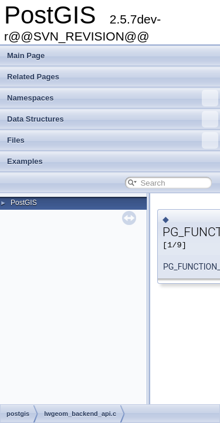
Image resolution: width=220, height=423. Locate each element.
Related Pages (33, 76)
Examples (25, 161)
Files (112, 140)
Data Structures (112, 119)
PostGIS (24, 203)
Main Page (26, 55)
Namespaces (112, 98)
